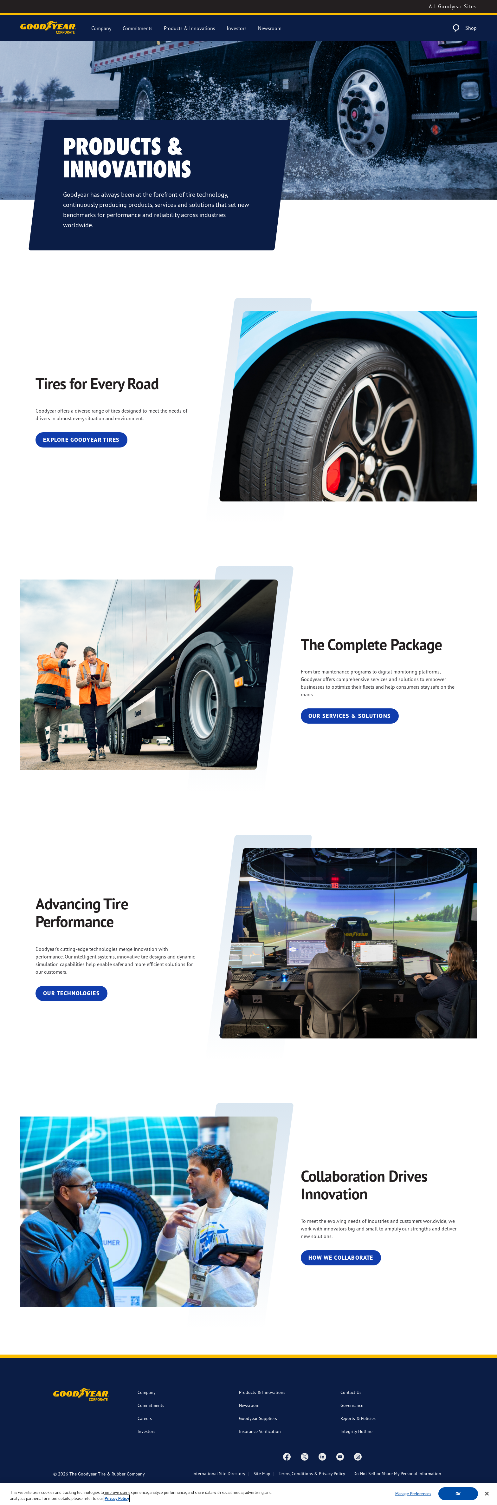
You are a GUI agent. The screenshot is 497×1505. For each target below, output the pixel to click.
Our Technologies (71, 993)
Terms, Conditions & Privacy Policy (312, 1473)
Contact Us (350, 1392)
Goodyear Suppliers (258, 1418)
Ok (458, 1497)
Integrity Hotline (356, 1431)
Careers (145, 1418)
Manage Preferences (413, 1497)
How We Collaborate (340, 1257)
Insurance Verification (260, 1431)
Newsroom (269, 28)
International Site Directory (218, 1473)
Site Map (262, 1473)
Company (101, 28)
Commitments (137, 28)
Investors (237, 28)
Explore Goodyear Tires (81, 439)
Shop (471, 28)
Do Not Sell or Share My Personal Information (397, 1473)
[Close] (487, 1497)
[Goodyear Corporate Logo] (48, 28)
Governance (351, 1405)
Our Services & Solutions (349, 715)
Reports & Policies (358, 1418)
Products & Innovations (189, 28)
